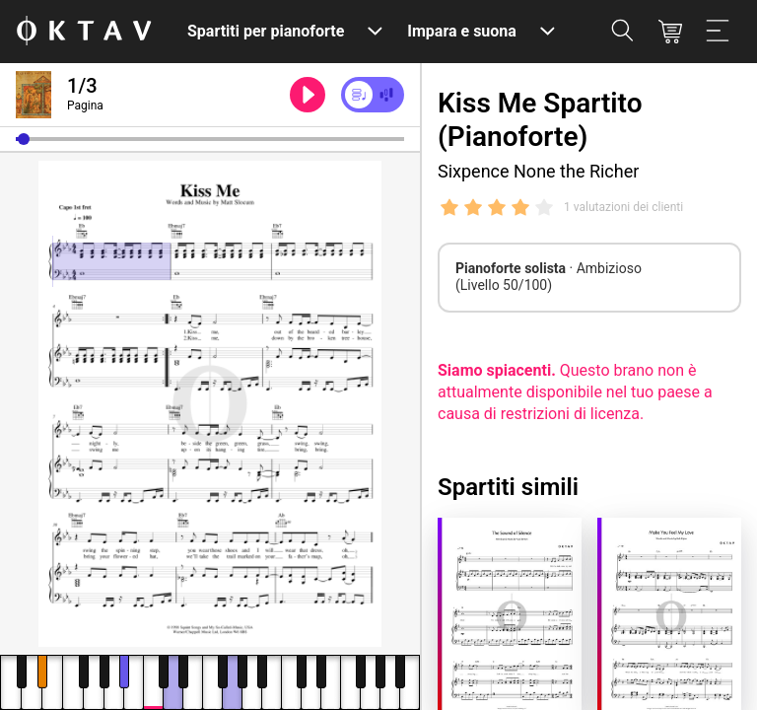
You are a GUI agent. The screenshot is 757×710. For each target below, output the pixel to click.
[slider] (210, 139)
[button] (24, 139)
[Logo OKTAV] (84, 32)
